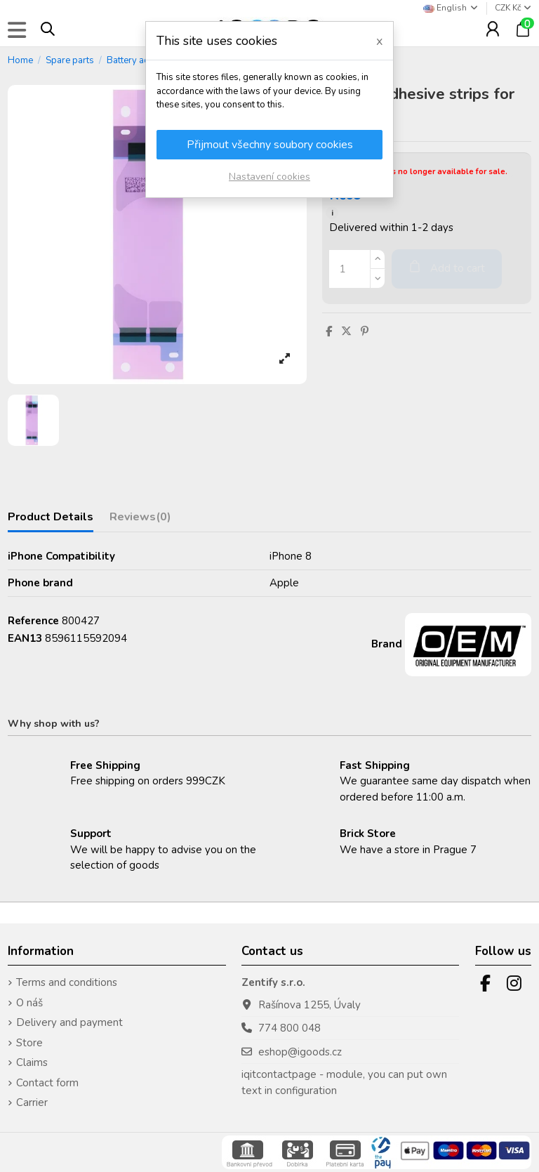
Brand (386, 644)
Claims (32, 1062)
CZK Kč (513, 7)
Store (29, 1043)
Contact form (47, 1083)
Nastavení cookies (269, 176)
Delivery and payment (69, 1022)
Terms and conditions (66, 982)
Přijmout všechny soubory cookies (270, 144)
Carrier (32, 1102)
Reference (33, 621)
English (451, 7)
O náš (29, 1003)
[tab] (140, 520)
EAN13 (25, 638)
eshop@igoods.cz (300, 1052)
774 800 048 (289, 1028)
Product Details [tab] (50, 517)
